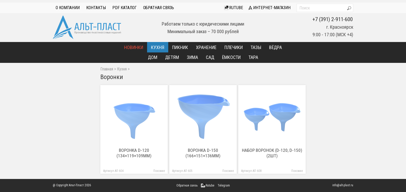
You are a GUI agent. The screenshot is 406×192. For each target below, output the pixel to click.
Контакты (96, 7)
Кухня (157, 47)
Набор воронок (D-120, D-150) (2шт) (272, 153)
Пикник (180, 47)
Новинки (133, 47)
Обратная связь (158, 7)
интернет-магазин (269, 7)
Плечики (233, 47)
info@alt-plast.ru (342, 185)
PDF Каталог (124, 7)
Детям (172, 57)
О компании (68, 7)
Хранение (206, 47)
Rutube (233, 7)
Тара (253, 57)
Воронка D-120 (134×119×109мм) (134, 153)
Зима (192, 57)
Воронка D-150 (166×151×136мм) (203, 153)
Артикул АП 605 (182, 171)
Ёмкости (231, 57)
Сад (210, 57)
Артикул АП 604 (113, 171)
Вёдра (275, 47)
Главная (106, 69)
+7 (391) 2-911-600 (332, 19)
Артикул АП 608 (251, 171)
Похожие (159, 171)
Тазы (256, 47)
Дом (152, 57)
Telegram (224, 185)
